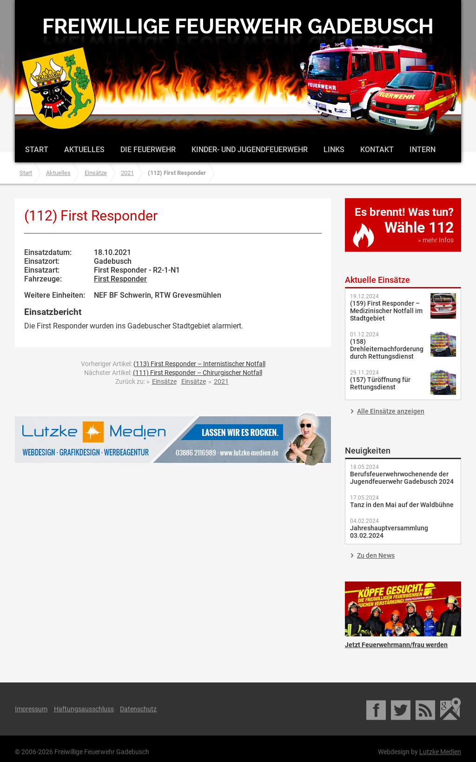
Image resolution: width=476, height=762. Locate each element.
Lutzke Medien (173, 439)
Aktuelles (84, 149)
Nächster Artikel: (173, 372)
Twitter (401, 709)
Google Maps (450, 709)
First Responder (120, 278)
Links (334, 149)
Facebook (376, 709)
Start (36, 149)
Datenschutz (138, 709)
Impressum (31, 709)
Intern (423, 149)
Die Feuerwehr (148, 149)
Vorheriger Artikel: (173, 364)
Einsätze (96, 172)
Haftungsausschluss (84, 709)
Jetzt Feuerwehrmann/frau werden (403, 609)
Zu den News (376, 555)
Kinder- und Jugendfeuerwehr (250, 149)
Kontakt (377, 149)
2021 (127, 172)
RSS (426, 709)
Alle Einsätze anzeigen (390, 411)
